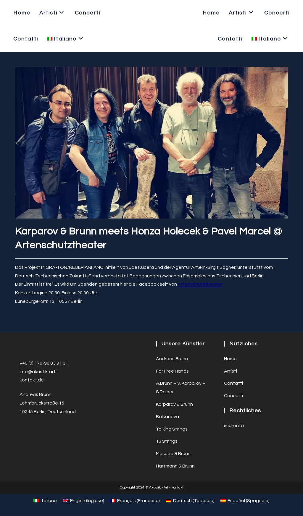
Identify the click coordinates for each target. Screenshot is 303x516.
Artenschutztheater (200, 284)
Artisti (230, 371)
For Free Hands (172, 371)
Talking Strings (172, 429)
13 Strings (167, 441)
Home (230, 358)
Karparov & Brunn (174, 404)
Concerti (233, 395)
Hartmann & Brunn (175, 466)
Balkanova (167, 416)
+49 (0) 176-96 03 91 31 (44, 363)
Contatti (233, 383)
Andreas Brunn (172, 358)
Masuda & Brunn (173, 453)
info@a (27, 371)
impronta (234, 425)
